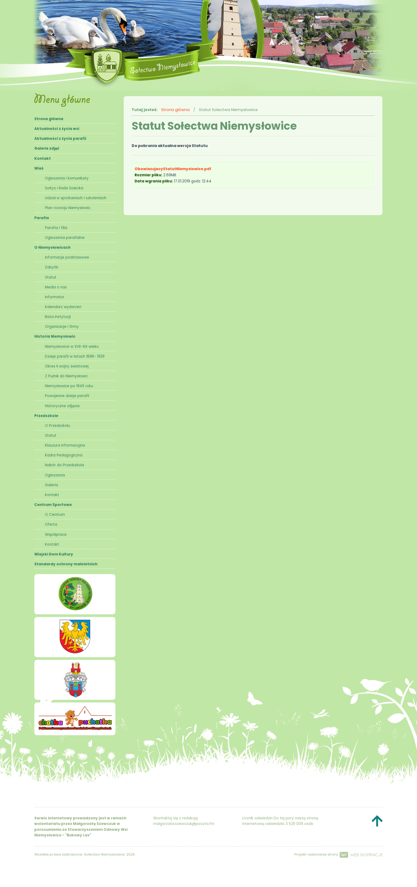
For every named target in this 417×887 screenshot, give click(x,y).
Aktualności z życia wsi (56, 128)
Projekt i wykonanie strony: (338, 854)
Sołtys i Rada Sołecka (64, 188)
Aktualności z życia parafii (60, 138)
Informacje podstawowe (67, 257)
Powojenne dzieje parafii (67, 395)
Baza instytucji (58, 316)
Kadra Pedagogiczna (63, 455)
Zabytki (51, 267)
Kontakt (42, 158)
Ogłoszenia (55, 475)
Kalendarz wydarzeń (63, 306)
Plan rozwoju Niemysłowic (67, 207)
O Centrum (55, 514)
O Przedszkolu (57, 425)
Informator (54, 297)
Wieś (39, 168)
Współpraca (55, 534)
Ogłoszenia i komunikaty (67, 178)
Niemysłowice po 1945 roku (69, 386)
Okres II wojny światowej (67, 366)
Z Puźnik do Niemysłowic (66, 376)
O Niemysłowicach (52, 247)
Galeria (51, 485)
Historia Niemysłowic (55, 336)
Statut (50, 277)
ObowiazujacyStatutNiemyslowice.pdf (173, 168)
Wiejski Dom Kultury (53, 554)
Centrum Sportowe (53, 504)
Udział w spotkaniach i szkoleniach (75, 198)
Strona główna (48, 118)
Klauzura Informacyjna (65, 445)
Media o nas (56, 287)
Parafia (41, 217)
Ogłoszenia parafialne (65, 237)
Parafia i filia (56, 227)
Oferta (51, 524)
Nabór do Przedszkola (64, 465)
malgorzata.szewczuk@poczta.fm (183, 823)
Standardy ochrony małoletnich (65, 564)
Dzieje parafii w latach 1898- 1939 (75, 356)
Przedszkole (46, 415)
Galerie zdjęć (46, 148)
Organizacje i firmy (62, 326)
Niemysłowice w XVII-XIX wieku (72, 346)
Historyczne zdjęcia (62, 405)
